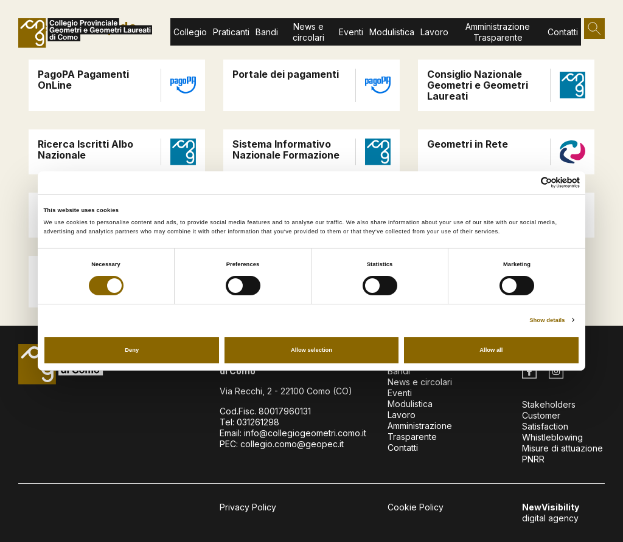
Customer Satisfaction (545, 420)
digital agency (550, 512)
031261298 (258, 422)
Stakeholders (549, 404)
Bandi (267, 32)
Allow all (491, 350)
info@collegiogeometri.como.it (305, 433)
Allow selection (311, 350)
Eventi (351, 32)
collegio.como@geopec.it (292, 444)
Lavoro (402, 415)
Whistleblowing (552, 437)
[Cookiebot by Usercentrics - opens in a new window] (526, 182)
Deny (132, 350)
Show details (547, 320)
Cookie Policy (416, 507)
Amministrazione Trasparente (497, 32)
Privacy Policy (248, 507)
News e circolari (308, 32)
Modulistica (391, 32)
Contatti (563, 32)
